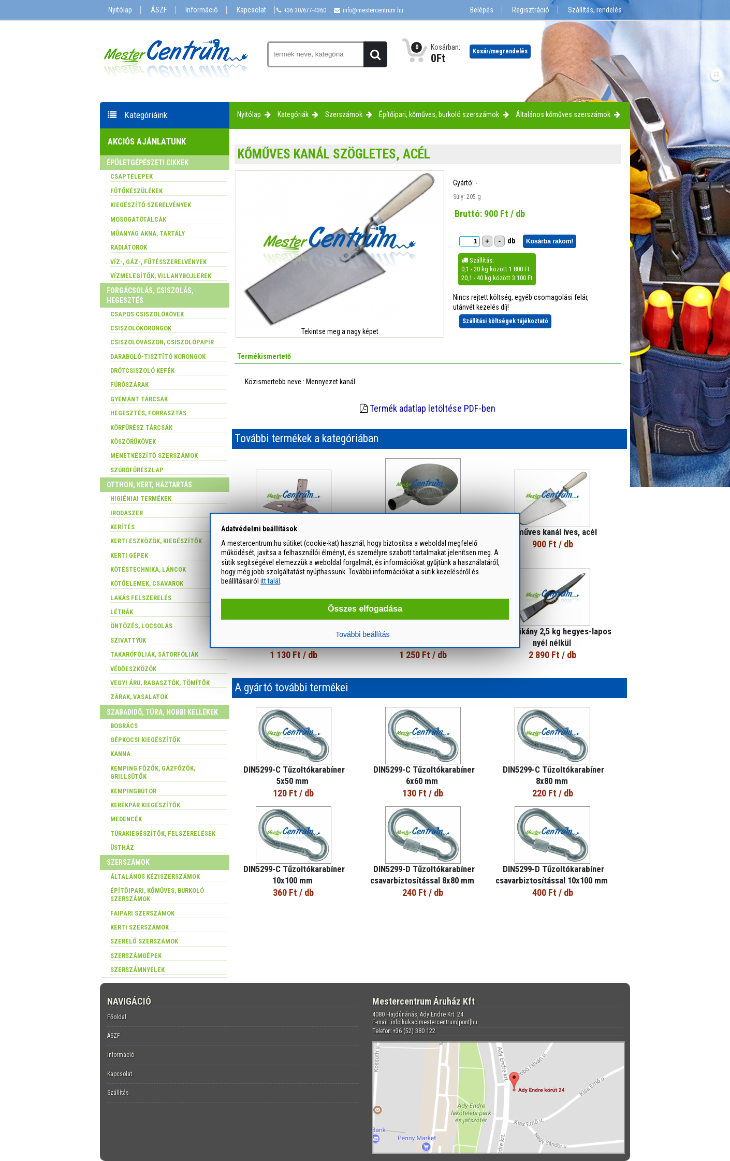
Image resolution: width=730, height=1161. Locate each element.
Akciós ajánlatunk (147, 141)
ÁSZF (159, 10)
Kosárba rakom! (549, 241)
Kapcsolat (251, 10)
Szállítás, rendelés (595, 10)
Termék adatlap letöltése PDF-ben (432, 408)
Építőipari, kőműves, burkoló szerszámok (439, 114)
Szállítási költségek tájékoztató (505, 321)
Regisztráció (530, 10)
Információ (201, 10)
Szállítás (118, 1092)
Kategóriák (293, 114)
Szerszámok (343, 114)
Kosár (500, 51)
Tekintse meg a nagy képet (339, 331)
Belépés (481, 10)
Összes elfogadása (365, 609)
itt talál (270, 581)
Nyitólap (120, 10)
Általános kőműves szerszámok (563, 114)
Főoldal (116, 1017)
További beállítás (362, 635)
